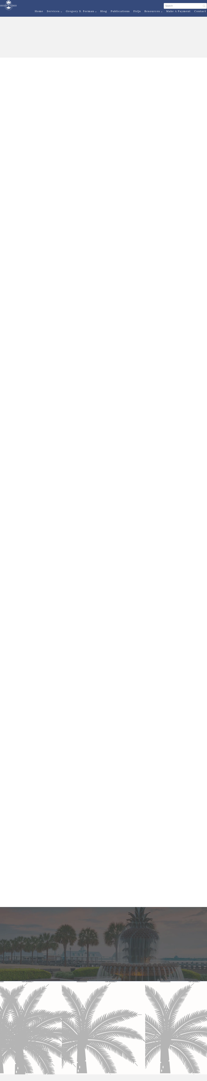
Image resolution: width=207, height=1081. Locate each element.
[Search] (183, 5)
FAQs (135, 12)
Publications (118, 12)
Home (37, 12)
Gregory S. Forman (79, 12)
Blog (101, 12)
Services (52, 12)
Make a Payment (176, 12)
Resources (151, 12)
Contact (198, 12)
